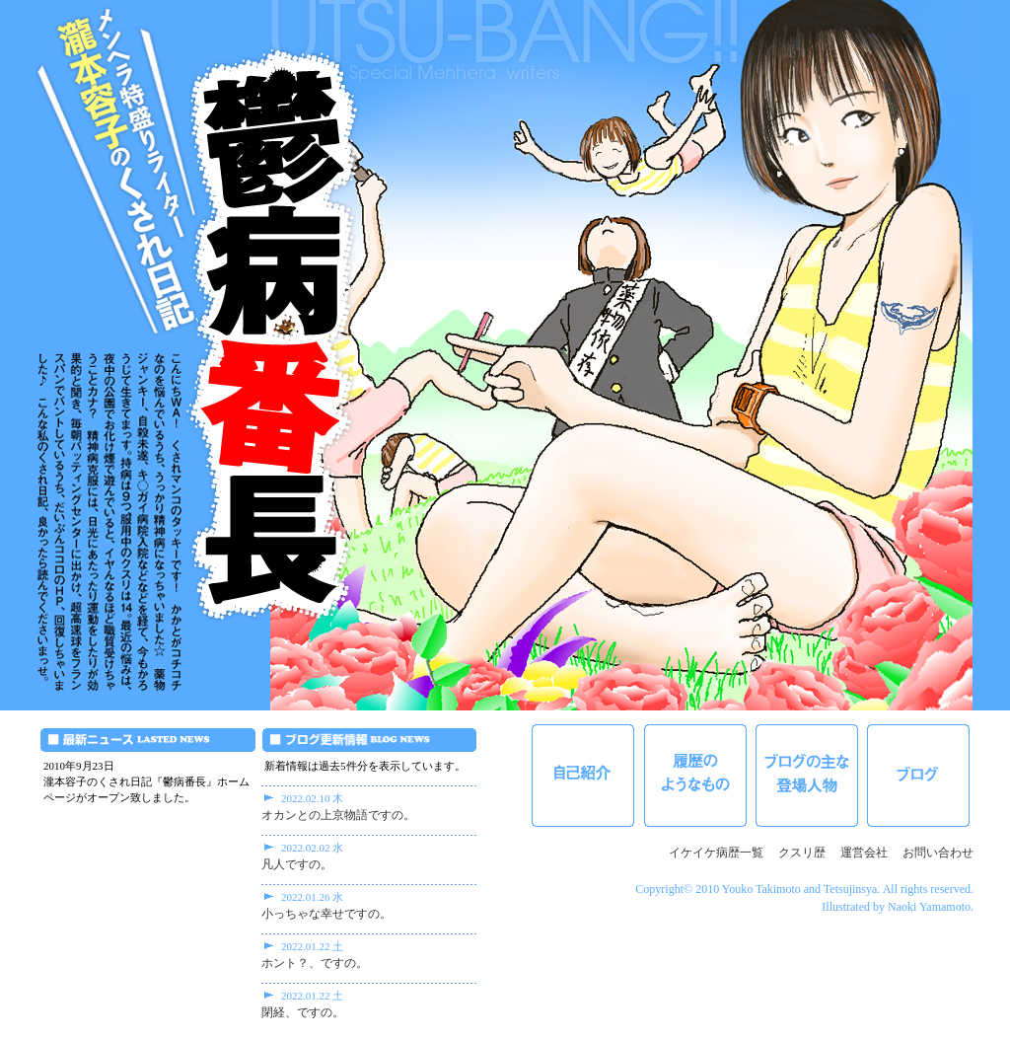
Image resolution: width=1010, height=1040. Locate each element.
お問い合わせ (938, 852)
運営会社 (864, 852)
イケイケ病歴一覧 (716, 852)
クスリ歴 (802, 852)
